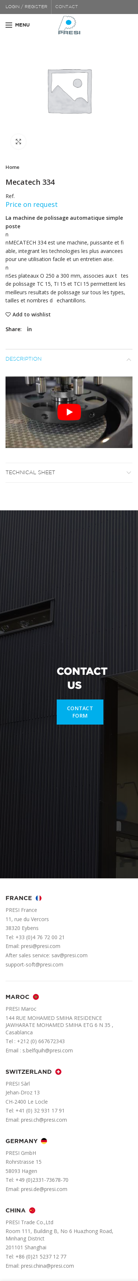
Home (13, 167)
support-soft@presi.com (34, 964)
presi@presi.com (40, 946)
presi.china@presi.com (47, 1265)
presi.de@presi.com (44, 1189)
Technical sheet (30, 473)
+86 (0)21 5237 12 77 (40, 1256)
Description (24, 359)
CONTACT (66, 7)
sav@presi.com (70, 955)
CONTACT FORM (80, 712)
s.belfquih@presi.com (47, 1050)
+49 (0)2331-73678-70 (41, 1179)
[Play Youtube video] (69, 412)
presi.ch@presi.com (44, 1119)
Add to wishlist (32, 314)
